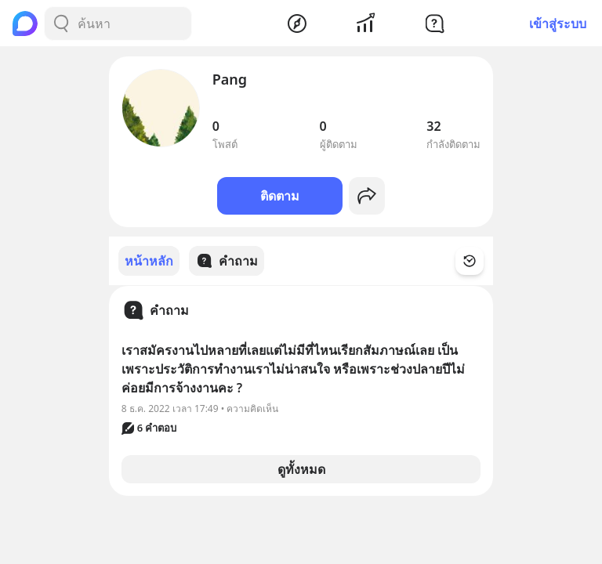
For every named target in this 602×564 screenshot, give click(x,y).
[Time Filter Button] (479, 261)
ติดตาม (279, 195)
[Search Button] (61, 23)
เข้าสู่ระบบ (557, 23)
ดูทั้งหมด (301, 468)
